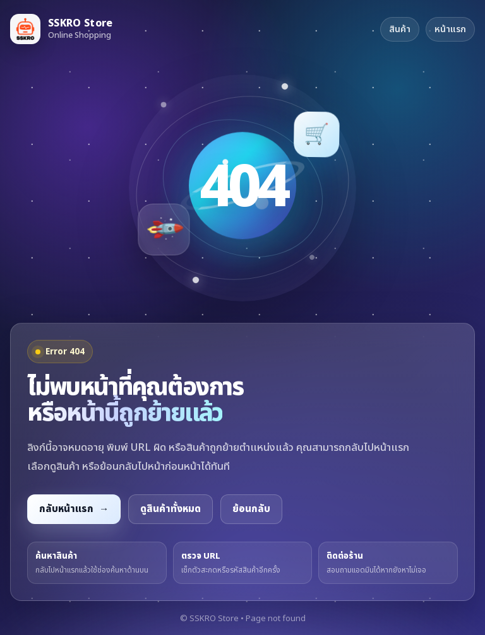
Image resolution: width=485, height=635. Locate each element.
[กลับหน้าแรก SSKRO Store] (61, 29)
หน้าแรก (450, 29)
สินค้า (399, 29)
